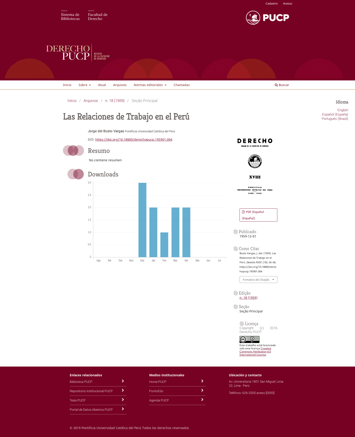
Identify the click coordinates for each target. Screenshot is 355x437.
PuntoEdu (156, 391)
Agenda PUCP (159, 400)
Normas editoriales (149, 85)
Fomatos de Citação (256, 280)
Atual (102, 85)
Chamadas (182, 85)
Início (72, 100)
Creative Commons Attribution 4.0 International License (255, 351)
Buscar (282, 85)
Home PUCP (157, 381)
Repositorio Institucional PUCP (91, 391)
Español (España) (335, 114)
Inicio (67, 85)
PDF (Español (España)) (253, 215)
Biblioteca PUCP (81, 381)
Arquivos (120, 85)
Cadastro (272, 3)
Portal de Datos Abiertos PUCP (91, 409)
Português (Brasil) (335, 118)
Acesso (287, 3)
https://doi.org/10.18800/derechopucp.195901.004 (133, 139)
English (343, 110)
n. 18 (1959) (115, 100)
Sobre (83, 85)
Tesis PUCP (78, 400)
